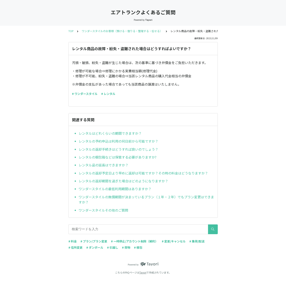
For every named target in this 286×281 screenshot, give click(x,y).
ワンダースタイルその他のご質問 (103, 210)
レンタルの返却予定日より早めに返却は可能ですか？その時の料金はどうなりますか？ (143, 173)
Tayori (142, 272)
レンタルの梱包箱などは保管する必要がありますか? (117, 157)
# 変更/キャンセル (174, 241)
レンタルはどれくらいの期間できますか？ (110, 133)
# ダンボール (94, 247)
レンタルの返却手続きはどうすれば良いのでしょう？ (118, 149)
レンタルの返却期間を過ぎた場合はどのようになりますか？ (123, 180)
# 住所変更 (75, 247)
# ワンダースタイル (84, 94)
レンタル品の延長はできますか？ (103, 164)
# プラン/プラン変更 (93, 241)
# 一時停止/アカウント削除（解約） (134, 241)
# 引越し (112, 247)
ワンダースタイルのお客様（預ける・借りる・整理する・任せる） (122, 31)
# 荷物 (126, 247)
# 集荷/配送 (196, 241)
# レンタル (108, 94)
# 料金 (72, 241)
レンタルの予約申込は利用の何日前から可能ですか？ (118, 141)
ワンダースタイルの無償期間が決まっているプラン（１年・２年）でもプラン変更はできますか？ (146, 199)
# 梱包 (138, 247)
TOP (71, 31)
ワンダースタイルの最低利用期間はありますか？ (115, 188)
